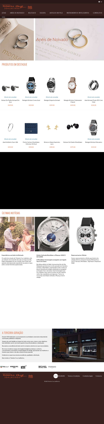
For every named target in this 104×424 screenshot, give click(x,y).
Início (3, 17)
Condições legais (88, 376)
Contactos (99, 376)
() (100, 1)
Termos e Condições (74, 376)
